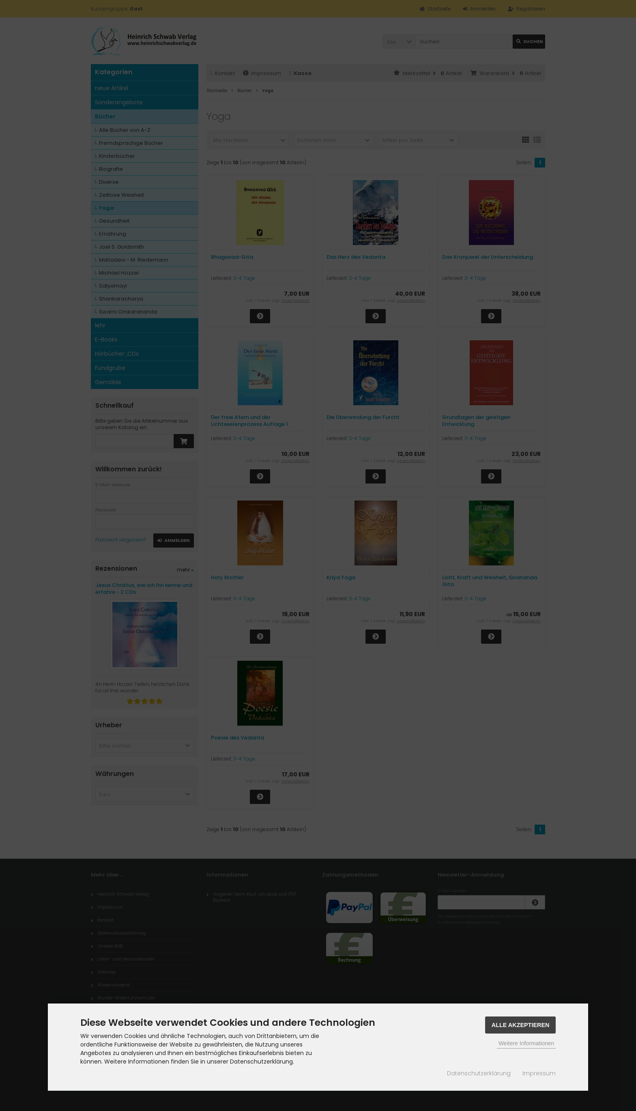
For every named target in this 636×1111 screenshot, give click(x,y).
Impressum (539, 1073)
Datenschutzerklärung (479, 1073)
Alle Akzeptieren (521, 1025)
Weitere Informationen (526, 1043)
